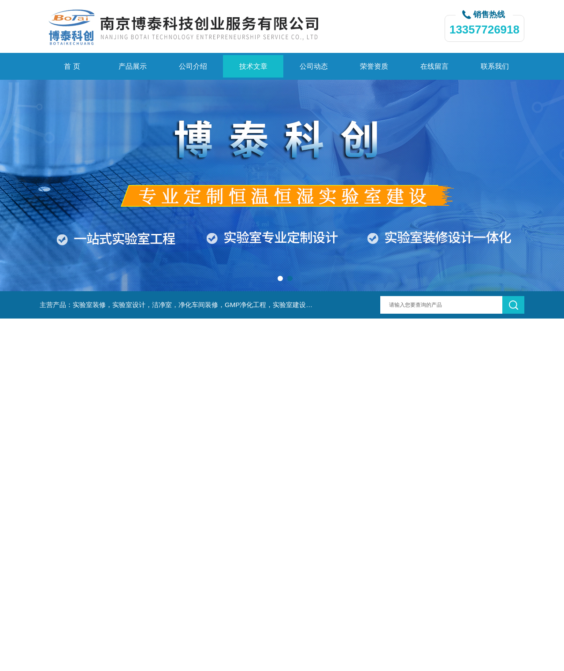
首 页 (72, 66)
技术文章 (253, 66)
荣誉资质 (374, 66)
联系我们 (495, 66)
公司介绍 (193, 66)
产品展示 (133, 66)
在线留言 (434, 66)
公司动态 (314, 66)
